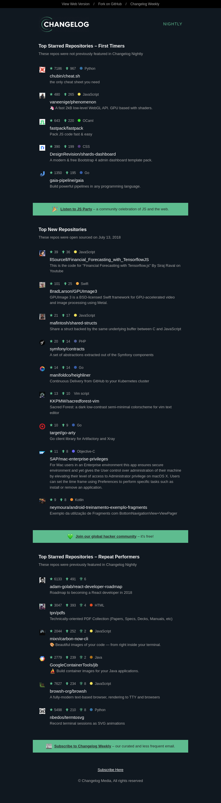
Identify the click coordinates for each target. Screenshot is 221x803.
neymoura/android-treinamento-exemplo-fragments (98, 507)
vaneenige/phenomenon (73, 101)
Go (84, 173)
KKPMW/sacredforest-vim (74, 400)
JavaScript (88, 94)
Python (87, 69)
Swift (82, 284)
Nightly (172, 24)
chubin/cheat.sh (65, 75)
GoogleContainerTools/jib (74, 664)
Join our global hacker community (106, 536)
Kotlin (77, 500)
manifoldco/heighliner (70, 375)
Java (96, 657)
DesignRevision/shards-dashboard (83, 154)
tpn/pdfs (57, 612)
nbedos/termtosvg (67, 717)
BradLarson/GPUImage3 (73, 291)
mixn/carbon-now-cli (69, 638)
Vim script (81, 394)
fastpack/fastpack (66, 128)
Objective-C (83, 451)
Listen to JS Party (76, 209)
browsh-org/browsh (68, 691)
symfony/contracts (67, 348)
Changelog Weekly (144, 4)
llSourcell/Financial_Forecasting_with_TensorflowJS (99, 259)
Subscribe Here (110, 770)
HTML (97, 605)
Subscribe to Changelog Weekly (82, 746)
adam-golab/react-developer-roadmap (86, 586)
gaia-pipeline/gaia (67, 180)
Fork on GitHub (110, 4)
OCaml (85, 121)
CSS (84, 147)
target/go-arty (62, 432)
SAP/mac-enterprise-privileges (79, 458)
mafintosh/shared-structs (73, 322)
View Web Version (76, 4)
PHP (80, 341)
